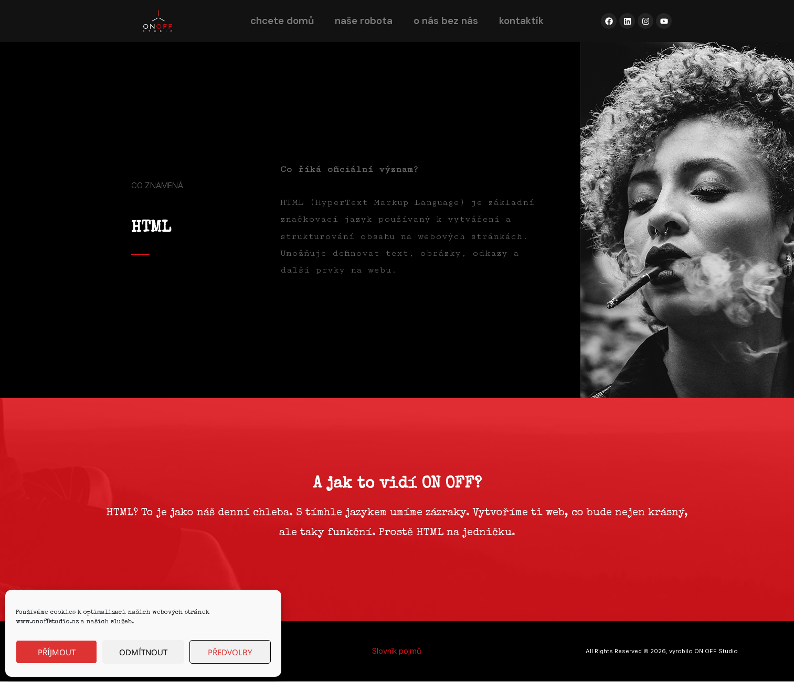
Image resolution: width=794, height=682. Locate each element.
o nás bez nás (446, 20)
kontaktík (521, 20)
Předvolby (230, 652)
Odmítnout (143, 652)
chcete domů (282, 20)
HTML (151, 228)
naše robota (364, 20)
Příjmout (57, 652)
